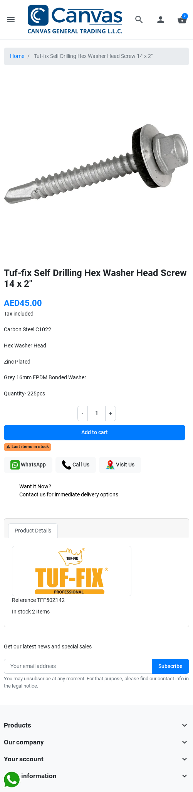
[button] (139, 19)
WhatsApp (28, 465)
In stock (21, 611)
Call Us (75, 465)
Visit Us (120, 465)
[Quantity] (96, 413)
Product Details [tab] (33, 530)
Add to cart (94, 432)
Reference (24, 600)
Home (17, 56)
